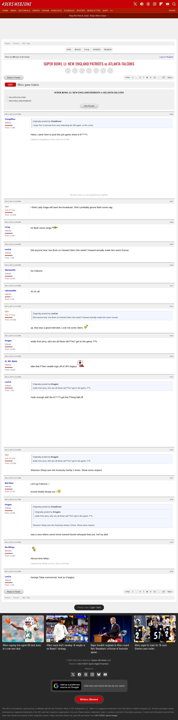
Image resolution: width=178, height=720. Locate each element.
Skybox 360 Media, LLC (101, 660)
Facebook (79, 674)
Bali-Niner (9, 483)
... (136, 77)
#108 (171, 222)
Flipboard (161, 4)
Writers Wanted (89, 699)
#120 (171, 571)
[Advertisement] (89, 28)
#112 (171, 306)
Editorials (24, 11)
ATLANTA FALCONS (16, 97)
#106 (171, 114)
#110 (171, 265)
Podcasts (56, 11)
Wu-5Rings (9, 547)
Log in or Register (166, 57)
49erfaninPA (10, 270)
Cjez (7, 206)
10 (155, 77)
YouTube (105, 674)
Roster (81, 11)
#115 (171, 377)
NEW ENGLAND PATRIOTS (18, 101)
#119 (171, 542)
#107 (171, 201)
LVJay (7, 227)
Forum (45, 11)
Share (172, 11)
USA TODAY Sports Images (106, 715)
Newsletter (93, 11)
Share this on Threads (82, 71)
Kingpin (8, 341)
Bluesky (98, 674)
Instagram (92, 674)
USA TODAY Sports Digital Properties (93, 664)
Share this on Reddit (103, 71)
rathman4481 (10, 291)
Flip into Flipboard (96, 71)
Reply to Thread (13, 77)
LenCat (8, 249)
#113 (171, 336)
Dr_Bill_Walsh (11, 361)
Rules (78, 49)
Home (5, 11)
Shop (105, 11)
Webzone (16, 4)
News (13, 11)
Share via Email (110, 71)
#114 (171, 356)
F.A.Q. (86, 49)
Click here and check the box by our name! (104, 686)
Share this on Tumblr (89, 71)
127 (163, 77)
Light (92, 607)
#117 (171, 478)
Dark (99, 607)
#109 (171, 244)
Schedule (69, 11)
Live (69, 49)
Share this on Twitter (68, 71)
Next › (170, 77)
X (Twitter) (72, 674)
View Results (89, 106)
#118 (171, 499)
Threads (85, 674)
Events (96, 49)
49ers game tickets (22, 85)
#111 (171, 286)
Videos (36, 11)
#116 (171, 450)
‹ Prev (127, 77)
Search (107, 49)
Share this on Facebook (75, 71)
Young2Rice (10, 119)
